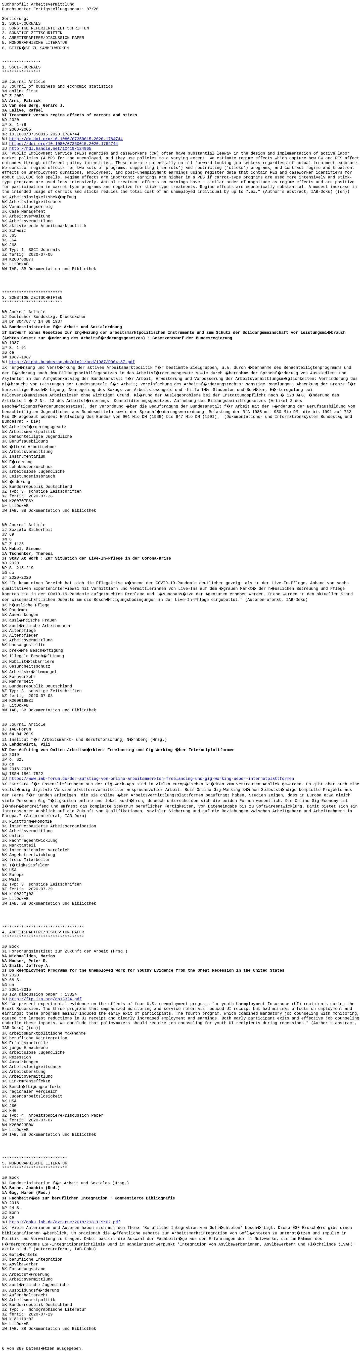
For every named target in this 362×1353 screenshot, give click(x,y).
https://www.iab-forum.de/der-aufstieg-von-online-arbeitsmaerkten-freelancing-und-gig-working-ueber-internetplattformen (151, 779)
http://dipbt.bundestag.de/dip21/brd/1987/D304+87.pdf (72, 362)
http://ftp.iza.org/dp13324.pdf (45, 999)
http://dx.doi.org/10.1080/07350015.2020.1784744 (66, 139)
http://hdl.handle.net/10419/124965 (50, 149)
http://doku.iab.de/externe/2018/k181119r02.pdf (64, 1222)
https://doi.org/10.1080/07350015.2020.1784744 (63, 144)
